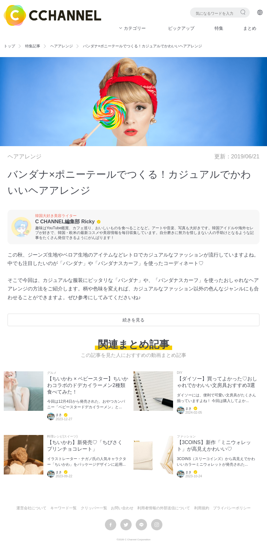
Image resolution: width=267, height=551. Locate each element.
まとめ (249, 28)
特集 (219, 28)
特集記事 (32, 46)
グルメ (52, 372)
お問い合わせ (122, 508)
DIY (179, 372)
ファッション (186, 436)
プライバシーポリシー (232, 508)
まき (59, 415)
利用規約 (201, 508)
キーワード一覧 (63, 508)
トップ (9, 46)
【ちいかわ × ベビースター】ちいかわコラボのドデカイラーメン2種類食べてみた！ (87, 385)
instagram (156, 524)
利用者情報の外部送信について (163, 508)
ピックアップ (181, 28)
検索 (243, 12)
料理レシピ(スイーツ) (62, 436)
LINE (141, 524)
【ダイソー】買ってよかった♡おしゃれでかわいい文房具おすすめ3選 (217, 382)
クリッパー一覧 (94, 508)
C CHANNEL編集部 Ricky (65, 221)
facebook (110, 524)
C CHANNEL (52, 15)
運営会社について (31, 508)
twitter (126, 524)
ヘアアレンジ (61, 46)
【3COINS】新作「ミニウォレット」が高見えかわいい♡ (214, 446)
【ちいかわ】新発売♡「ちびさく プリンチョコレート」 (85, 446)
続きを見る (133, 319)
